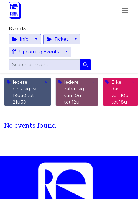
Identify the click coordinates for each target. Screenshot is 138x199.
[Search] (85, 64)
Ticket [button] (58, 39)
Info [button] (21, 39)
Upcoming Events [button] (36, 51)
